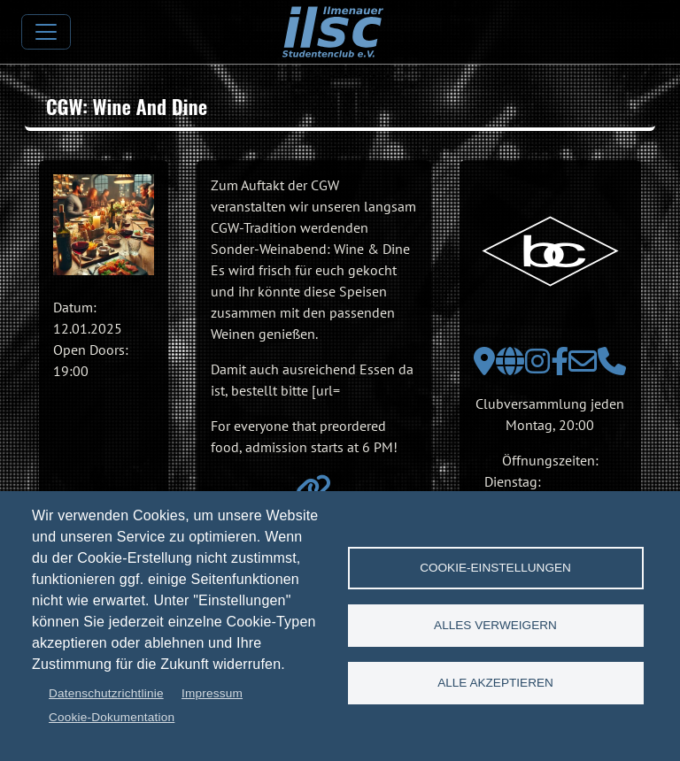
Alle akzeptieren (495, 682)
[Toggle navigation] (46, 32)
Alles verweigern (495, 625)
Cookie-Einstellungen (495, 567)
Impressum (212, 693)
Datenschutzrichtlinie (106, 693)
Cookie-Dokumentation (111, 717)
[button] (103, 224)
